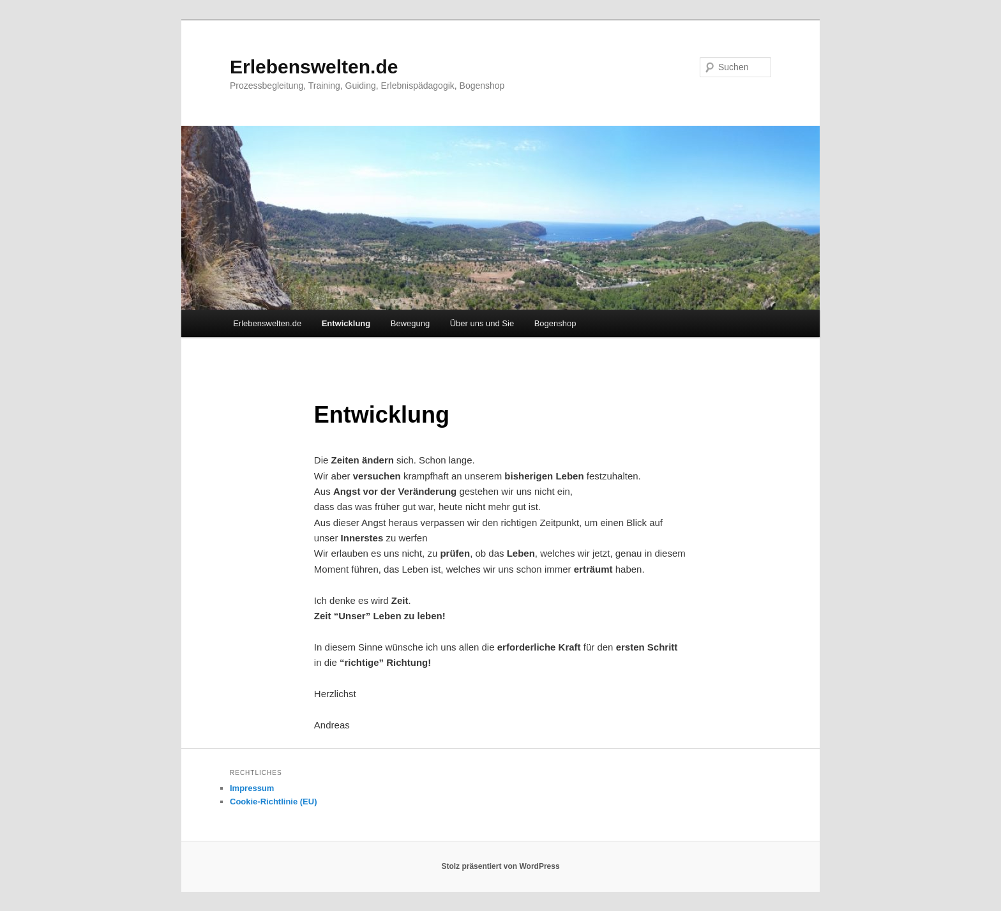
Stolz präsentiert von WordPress (500, 866)
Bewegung (410, 323)
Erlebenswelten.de (314, 66)
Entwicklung (346, 323)
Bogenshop (555, 323)
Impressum (252, 788)
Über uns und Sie (482, 323)
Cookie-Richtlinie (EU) (273, 801)
